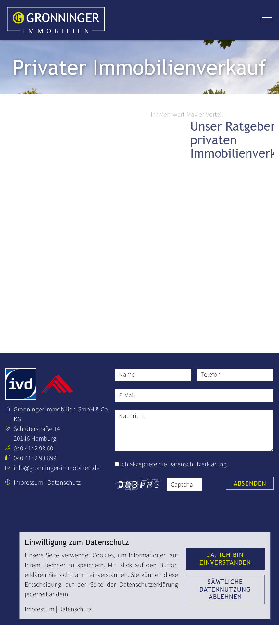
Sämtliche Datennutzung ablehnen (225, 589)
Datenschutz (64, 482)
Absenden (250, 483)
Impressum (28, 482)
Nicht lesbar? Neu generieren (211, 484)
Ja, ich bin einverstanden (225, 558)
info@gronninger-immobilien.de (57, 468)
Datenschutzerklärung (197, 464)
